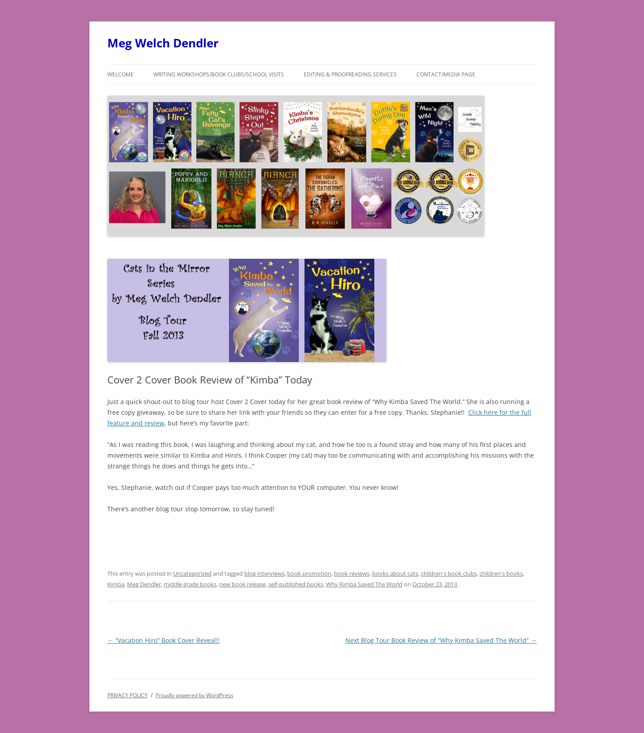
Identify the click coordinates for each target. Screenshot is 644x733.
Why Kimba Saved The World (364, 584)
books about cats (395, 573)
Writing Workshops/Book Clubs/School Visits (218, 74)
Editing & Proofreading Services (350, 74)
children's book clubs (449, 573)
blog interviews (264, 573)
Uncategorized (192, 573)
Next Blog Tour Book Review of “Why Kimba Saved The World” (441, 640)
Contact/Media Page (445, 74)
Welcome (120, 74)
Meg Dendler (144, 584)
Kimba (115, 584)
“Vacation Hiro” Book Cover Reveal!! (163, 640)
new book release (242, 584)
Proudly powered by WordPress (194, 695)
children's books (501, 573)
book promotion (309, 573)
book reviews (351, 573)
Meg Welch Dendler (163, 43)
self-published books (295, 584)
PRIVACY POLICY (127, 695)
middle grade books (190, 584)
